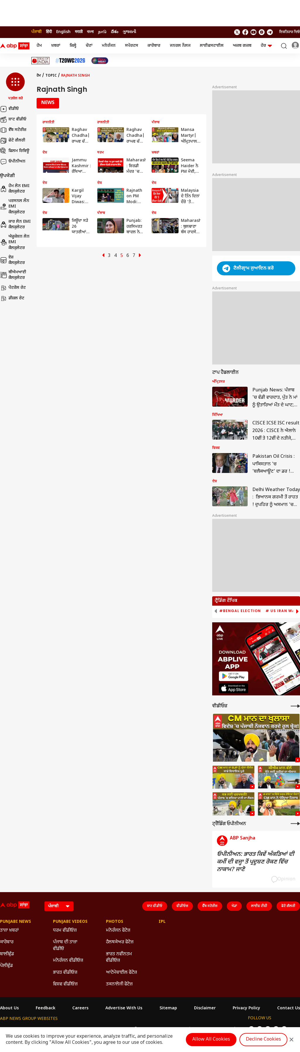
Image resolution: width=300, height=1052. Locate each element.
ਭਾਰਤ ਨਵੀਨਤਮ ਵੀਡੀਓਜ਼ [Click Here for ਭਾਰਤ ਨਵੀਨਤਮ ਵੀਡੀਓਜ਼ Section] (119, 957)
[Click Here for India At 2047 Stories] (100, 60)
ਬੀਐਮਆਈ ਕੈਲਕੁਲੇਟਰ (13, 275)
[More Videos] (295, 706)
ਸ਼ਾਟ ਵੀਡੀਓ (13, 119)
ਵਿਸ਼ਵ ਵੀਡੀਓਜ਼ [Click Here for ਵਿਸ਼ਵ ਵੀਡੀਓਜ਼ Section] (65, 984)
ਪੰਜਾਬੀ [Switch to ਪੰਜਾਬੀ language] (36, 32)
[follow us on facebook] (245, 32)
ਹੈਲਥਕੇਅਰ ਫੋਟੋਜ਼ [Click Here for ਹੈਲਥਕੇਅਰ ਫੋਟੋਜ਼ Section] (119, 942)
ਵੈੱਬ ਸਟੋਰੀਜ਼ (13, 130)
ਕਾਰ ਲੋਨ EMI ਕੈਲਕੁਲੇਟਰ (15, 224)
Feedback (45, 1008)
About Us (9, 1008)
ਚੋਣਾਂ (89, 46)
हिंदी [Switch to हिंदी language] (49, 32)
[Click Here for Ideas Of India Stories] (40, 60)
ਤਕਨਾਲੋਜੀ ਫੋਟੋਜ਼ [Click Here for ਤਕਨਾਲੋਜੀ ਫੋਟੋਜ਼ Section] (119, 984)
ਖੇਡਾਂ (234, 906)
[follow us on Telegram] (269, 32)
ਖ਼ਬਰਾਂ (55, 46)
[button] (15, 86)
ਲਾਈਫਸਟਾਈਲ (212, 46)
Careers (80, 1008)
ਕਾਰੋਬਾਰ (154, 46)
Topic (51, 75)
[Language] (58, 906)
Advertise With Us (123, 1008)
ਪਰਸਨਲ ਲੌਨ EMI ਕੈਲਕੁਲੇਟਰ (14, 206)
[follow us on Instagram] (261, 32)
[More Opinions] (295, 823)
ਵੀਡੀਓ (9, 109)
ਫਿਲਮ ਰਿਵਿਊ (14, 151)
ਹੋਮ (39, 46)
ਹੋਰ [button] (266, 46)
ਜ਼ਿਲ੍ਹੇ (73, 46)
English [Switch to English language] (63, 32)
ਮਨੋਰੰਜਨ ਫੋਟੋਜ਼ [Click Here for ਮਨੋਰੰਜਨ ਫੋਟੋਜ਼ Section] (118, 930)
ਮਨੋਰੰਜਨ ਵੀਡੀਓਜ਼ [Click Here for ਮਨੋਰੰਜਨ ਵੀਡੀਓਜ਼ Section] (68, 961)
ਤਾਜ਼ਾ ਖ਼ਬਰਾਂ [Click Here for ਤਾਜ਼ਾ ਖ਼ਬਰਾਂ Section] (9, 930)
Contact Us (288, 1008)
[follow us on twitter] (237, 32)
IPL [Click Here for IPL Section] (162, 922)
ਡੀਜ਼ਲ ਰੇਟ (12, 298)
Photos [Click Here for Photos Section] (114, 922)
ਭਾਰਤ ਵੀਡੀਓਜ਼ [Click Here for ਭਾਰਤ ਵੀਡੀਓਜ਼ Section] (65, 973)
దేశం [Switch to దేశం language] (114, 32)
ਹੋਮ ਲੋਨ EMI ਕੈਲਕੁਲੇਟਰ (15, 189)
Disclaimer (205, 1008)
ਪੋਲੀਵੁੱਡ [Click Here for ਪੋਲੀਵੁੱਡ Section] (6, 966)
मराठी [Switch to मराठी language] (79, 32)
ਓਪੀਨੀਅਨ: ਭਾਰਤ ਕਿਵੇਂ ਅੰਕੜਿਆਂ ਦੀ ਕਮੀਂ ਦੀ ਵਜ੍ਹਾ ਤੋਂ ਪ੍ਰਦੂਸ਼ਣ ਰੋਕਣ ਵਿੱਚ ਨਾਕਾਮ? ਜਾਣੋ (255, 862)
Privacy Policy (246, 1008)
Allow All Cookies (211, 1040)
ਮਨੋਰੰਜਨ (109, 46)
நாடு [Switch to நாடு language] (102, 32)
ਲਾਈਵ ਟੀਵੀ (259, 906)
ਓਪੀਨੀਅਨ (12, 161)
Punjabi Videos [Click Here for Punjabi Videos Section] (70, 922)
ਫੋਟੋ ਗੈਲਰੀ (12, 140)
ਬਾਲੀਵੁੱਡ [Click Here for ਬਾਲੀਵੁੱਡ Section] (7, 954)
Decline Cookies (263, 1040)
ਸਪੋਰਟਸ (131, 46)
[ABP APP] (233, 676)
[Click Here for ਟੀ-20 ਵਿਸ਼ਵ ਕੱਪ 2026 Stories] (70, 60)
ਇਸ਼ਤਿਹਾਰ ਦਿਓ (289, 32)
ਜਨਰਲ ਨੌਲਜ (180, 46)
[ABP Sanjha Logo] (15, 45)
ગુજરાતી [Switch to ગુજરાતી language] (129, 32)
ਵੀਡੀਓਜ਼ (182, 906)
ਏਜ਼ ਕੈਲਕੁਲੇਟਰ (12, 260)
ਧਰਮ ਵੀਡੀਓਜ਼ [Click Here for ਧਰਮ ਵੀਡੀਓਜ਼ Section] (65, 930)
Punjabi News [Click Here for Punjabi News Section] (15, 922)
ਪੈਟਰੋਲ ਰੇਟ (13, 287)
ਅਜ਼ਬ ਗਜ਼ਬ (242, 46)
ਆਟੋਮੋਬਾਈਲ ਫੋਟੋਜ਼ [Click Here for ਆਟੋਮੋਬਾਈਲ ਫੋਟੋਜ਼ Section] (121, 973)
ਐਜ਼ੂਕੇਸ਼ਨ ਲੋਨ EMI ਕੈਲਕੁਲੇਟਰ (15, 242)
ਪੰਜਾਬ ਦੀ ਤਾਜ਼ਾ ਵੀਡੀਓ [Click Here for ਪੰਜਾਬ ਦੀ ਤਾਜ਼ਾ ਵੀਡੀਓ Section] (65, 945)
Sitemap (168, 1008)
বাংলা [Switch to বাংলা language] (90, 32)
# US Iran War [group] (281, 611)
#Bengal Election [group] (240, 611)
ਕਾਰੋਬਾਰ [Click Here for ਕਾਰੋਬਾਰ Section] (6, 942)
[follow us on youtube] (253, 32)
